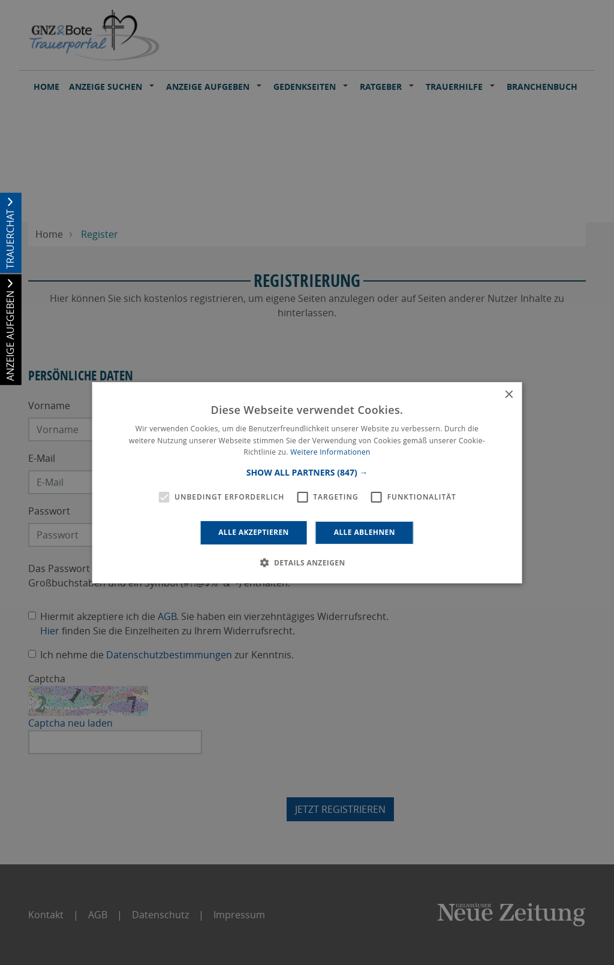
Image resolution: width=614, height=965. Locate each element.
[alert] (307, 482)
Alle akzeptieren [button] (253, 532)
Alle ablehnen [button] (364, 532)
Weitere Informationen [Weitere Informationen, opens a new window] (330, 452)
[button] (307, 472)
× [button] (508, 394)
